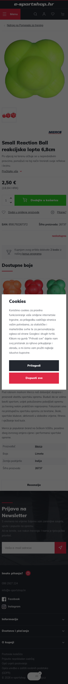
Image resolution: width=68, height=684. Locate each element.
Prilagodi (34, 365)
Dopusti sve (34, 378)
